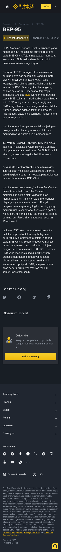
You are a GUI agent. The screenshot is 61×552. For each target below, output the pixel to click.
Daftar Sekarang (30, 356)
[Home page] (23, 6)
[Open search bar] (36, 6)
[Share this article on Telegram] (34, 297)
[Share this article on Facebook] (19, 297)
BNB (27, 94)
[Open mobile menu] (55, 6)
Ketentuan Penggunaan (13, 532)
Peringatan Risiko (32, 532)
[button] (55, 6)
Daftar (46, 6)
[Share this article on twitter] (5, 297)
